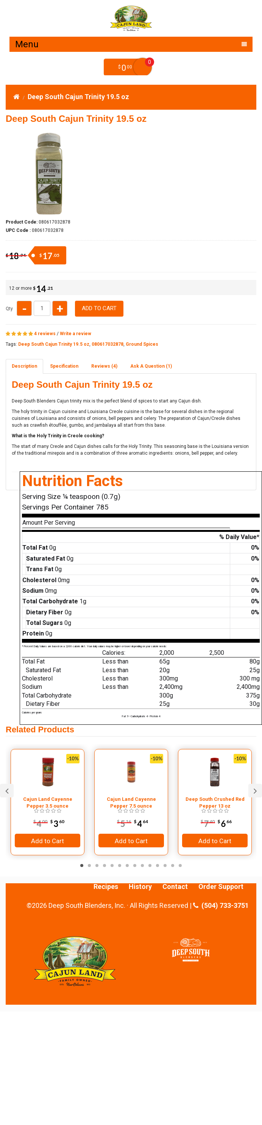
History (140, 886)
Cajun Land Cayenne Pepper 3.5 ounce (47, 802)
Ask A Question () (151, 366)
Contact (175, 886)
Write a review (75, 333)
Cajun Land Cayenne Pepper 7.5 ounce (131, 802)
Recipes (106, 886)
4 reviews (45, 333)
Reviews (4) (104, 366)
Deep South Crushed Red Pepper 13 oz (215, 802)
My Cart (142, 67)
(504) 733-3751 (221, 905)
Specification (64, 366)
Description (24, 366)
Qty (9, 308)
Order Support (220, 886)
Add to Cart (99, 308)
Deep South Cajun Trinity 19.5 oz (78, 97)
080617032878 (107, 344)
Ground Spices (142, 344)
